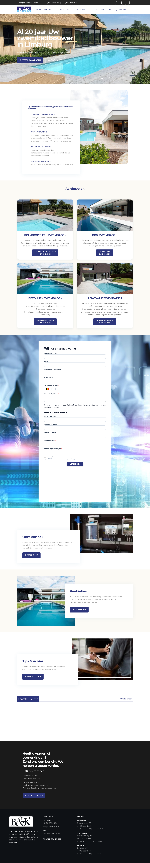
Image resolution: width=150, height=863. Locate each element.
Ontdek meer (55, 60)
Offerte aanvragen (30, 60)
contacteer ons (33, 795)
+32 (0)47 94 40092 (70, 3)
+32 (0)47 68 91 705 (51, 3)
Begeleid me (31, 555)
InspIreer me (79, 610)
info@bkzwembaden (51, 833)
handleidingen (33, 677)
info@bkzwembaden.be (28, 3)
